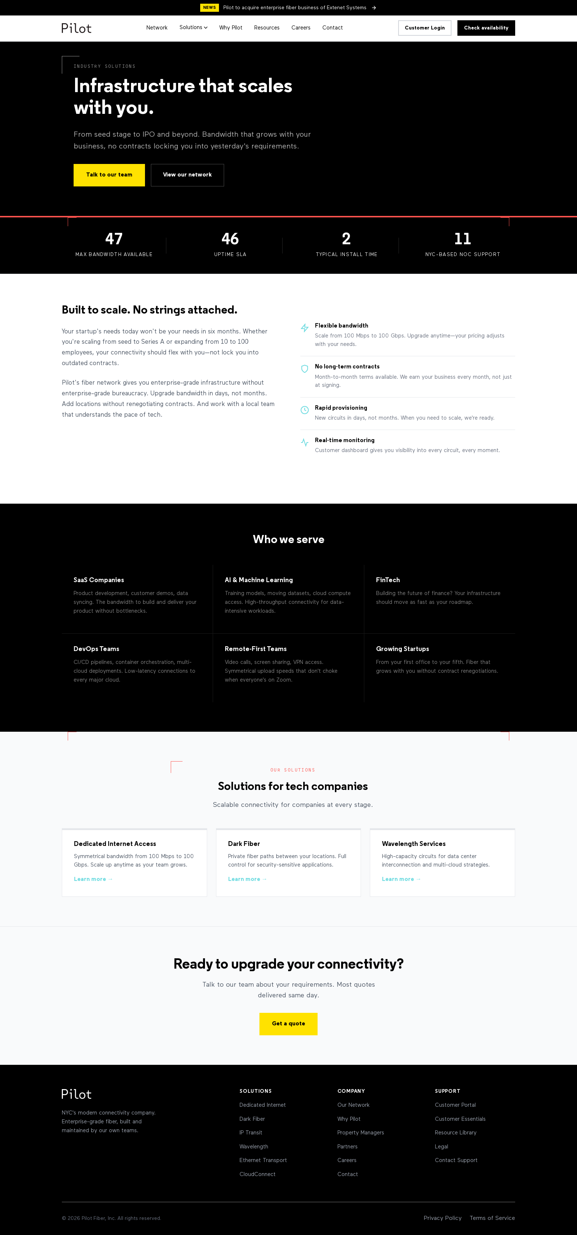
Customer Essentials (460, 1119)
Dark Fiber (252, 1119)
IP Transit (251, 1133)
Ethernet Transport (263, 1160)
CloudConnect (258, 1174)
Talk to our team (109, 175)
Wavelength (254, 1147)
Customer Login (425, 28)
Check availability (486, 28)
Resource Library (456, 1133)
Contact (332, 28)
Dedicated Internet (263, 1105)
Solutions (194, 27)
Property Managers (360, 1133)
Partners (347, 1147)
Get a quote (288, 1024)
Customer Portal (455, 1105)
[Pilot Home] (76, 28)
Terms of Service (492, 1218)
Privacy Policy (443, 1218)
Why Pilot (231, 28)
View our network (187, 175)
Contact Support (456, 1160)
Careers (301, 28)
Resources (267, 28)
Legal (441, 1147)
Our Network (353, 1105)
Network (157, 28)
